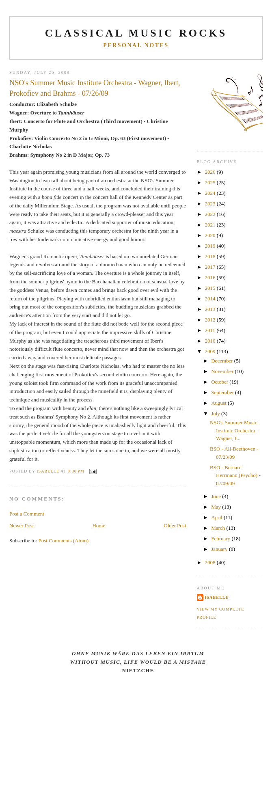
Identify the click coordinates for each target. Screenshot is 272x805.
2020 (211, 235)
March (218, 528)
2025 (211, 182)
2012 (211, 320)
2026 (211, 172)
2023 (211, 204)
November (223, 371)
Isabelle (217, 597)
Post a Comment (26, 514)
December (222, 361)
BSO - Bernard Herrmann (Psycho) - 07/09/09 (235, 475)
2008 (211, 562)
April (217, 517)
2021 (211, 225)
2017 (211, 267)
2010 (211, 341)
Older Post (175, 525)
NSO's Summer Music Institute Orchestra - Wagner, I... (234, 430)
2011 (211, 330)
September (223, 392)
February (221, 538)
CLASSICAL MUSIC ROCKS (136, 33)
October (220, 382)
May (216, 507)
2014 (211, 299)
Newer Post (21, 525)
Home (98, 525)
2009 (211, 351)
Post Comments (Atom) (64, 540)
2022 (211, 214)
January (220, 549)
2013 (211, 309)
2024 (211, 193)
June (216, 496)
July (216, 413)
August (219, 403)
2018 (211, 256)
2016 (211, 277)
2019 (211, 246)
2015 (211, 288)
